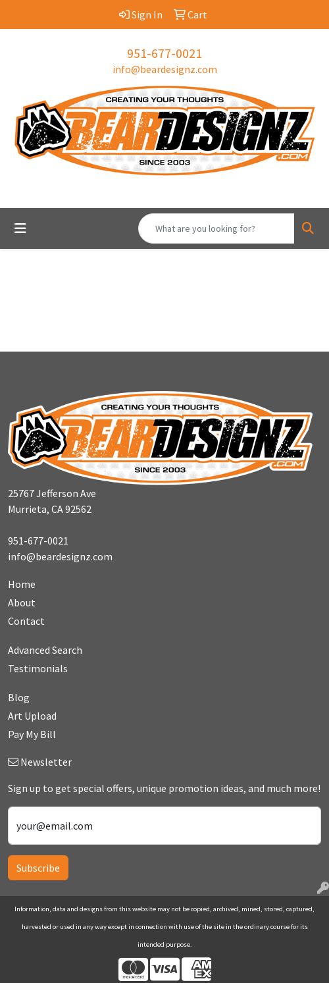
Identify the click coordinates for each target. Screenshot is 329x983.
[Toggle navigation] (20, 228)
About (22, 602)
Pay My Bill (32, 734)
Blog (19, 697)
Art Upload (32, 715)
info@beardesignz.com (165, 69)
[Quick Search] (216, 228)
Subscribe (38, 867)
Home (22, 584)
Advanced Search (45, 649)
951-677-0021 (164, 53)
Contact (26, 620)
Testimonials (38, 668)
